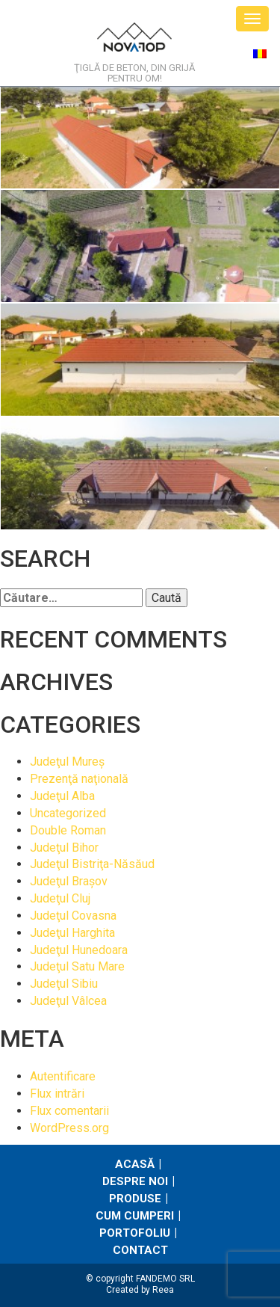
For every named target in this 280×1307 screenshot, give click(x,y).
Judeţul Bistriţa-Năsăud (92, 864)
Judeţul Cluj (60, 898)
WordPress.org (69, 1128)
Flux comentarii (69, 1111)
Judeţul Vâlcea (68, 1001)
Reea (163, 1290)
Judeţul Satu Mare (77, 966)
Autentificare (63, 1076)
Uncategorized (68, 813)
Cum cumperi (135, 1216)
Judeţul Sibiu (64, 984)
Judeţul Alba (62, 796)
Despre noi (135, 1181)
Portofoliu (134, 1233)
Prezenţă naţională (79, 779)
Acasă (135, 1164)
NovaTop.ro (134, 41)
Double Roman (68, 830)
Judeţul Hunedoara (79, 950)
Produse (135, 1198)
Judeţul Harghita (72, 933)
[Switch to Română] (260, 53)
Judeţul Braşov (69, 881)
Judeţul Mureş (67, 761)
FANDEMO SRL (165, 1278)
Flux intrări (57, 1093)
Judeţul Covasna (73, 915)
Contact (140, 1250)
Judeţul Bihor (64, 847)
